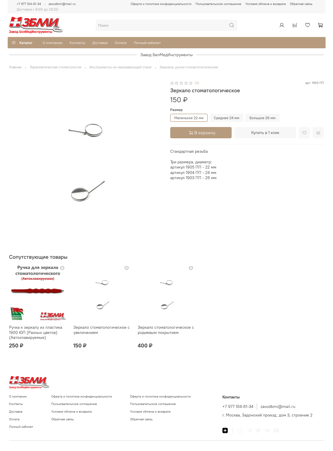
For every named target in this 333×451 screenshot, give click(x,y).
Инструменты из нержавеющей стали (120, 67)
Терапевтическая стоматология (55, 67)
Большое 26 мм (262, 118)
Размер (176, 110)
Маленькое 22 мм (189, 118)
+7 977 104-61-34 (29, 4)
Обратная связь (301, 4)
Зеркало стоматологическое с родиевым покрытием (166, 330)
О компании (52, 42)
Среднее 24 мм (226, 118)
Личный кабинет (147, 42)
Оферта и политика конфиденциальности (161, 4)
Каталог (22, 42)
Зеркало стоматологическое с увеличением (101, 330)
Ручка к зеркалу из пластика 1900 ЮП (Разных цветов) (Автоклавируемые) (35, 332)
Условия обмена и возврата (265, 4)
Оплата (120, 42)
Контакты (77, 42)
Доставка (99, 42)
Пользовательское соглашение (218, 4)
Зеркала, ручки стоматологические (189, 67)
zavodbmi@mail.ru (62, 4)
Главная (15, 67)
